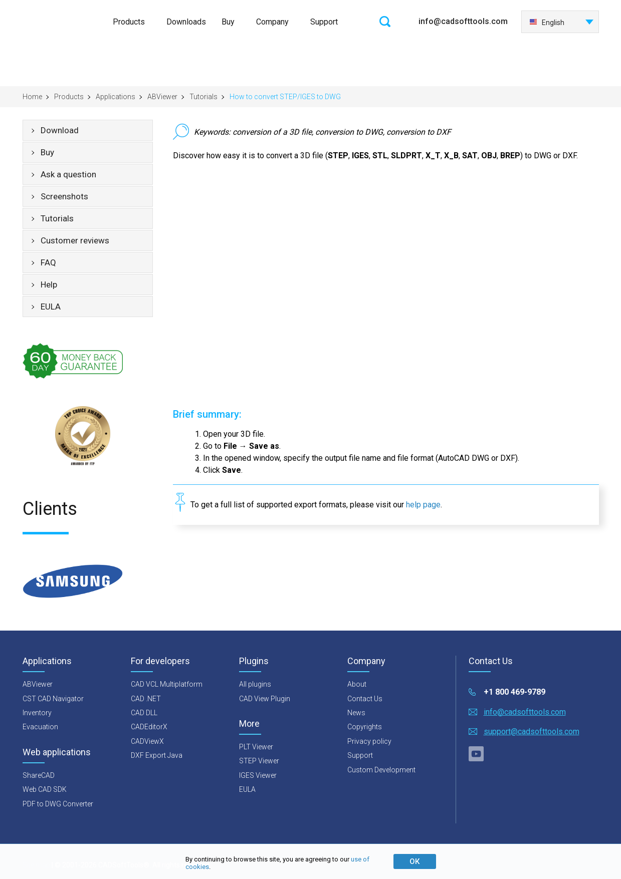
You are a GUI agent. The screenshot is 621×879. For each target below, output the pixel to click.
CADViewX (147, 741)
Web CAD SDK (45, 789)
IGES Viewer (258, 775)
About (356, 684)
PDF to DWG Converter (58, 804)
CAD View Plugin (264, 699)
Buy (228, 22)
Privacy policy (369, 741)
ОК (414, 861)
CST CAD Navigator (53, 699)
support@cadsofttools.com (531, 731)
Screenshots (64, 196)
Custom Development (381, 770)
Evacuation (40, 727)
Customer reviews (75, 240)
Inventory (37, 713)
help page (423, 504)
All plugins (255, 684)
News (356, 713)
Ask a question (68, 174)
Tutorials (203, 97)
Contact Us (364, 699)
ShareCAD (39, 775)
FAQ (48, 262)
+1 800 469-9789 (514, 692)
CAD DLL (144, 713)
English (546, 22)
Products (129, 22)
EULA (51, 307)
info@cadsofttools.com (463, 21)
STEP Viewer (259, 761)
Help (49, 284)
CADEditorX (149, 727)
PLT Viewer (256, 747)
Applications (115, 97)
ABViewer (162, 97)
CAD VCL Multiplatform (166, 684)
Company (272, 22)
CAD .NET (146, 699)
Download (60, 130)
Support (324, 22)
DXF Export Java (156, 755)
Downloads (186, 22)
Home (32, 97)
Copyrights (364, 727)
